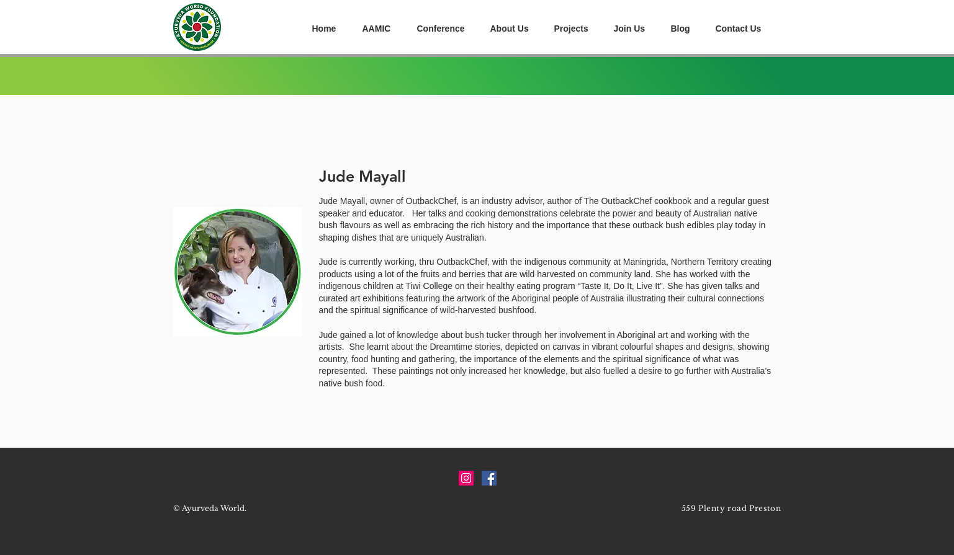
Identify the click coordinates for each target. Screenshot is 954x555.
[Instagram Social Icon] (466, 478)
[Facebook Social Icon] (489, 478)
